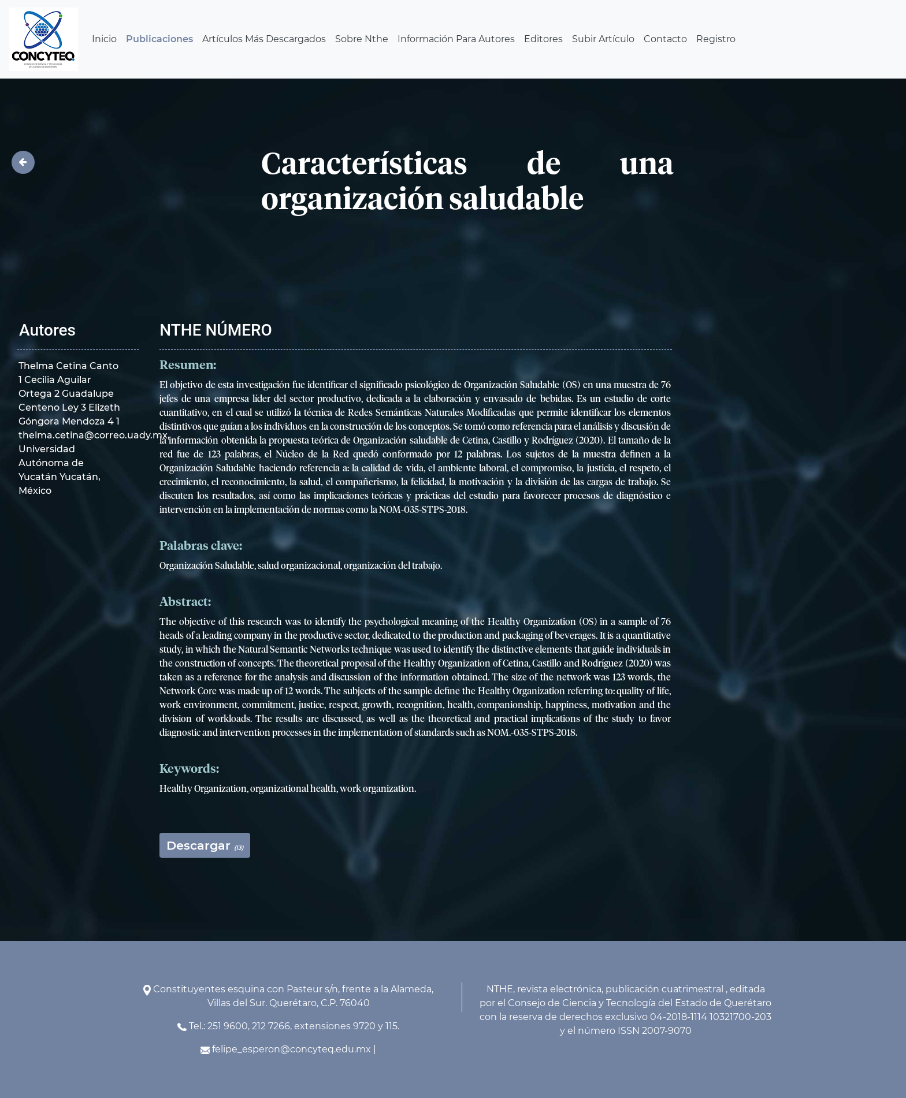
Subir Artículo (603, 39)
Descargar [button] (204, 845)
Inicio (104, 39)
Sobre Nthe (361, 39)
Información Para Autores (456, 39)
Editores (543, 39)
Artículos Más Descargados (264, 39)
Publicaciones (159, 39)
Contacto (665, 39)
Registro (716, 39)
